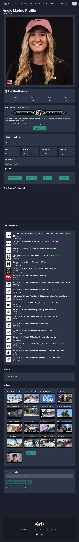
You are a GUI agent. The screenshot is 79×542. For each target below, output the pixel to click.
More (67, 3)
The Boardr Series (26, 3)
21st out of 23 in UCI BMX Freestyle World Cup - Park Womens (35, 241)
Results (60, 3)
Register (37, 3)
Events (16, 3)
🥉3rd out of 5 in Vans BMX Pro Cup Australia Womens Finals (35, 316)
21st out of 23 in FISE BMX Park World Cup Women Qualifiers (35, 248)
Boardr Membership (14, 124)
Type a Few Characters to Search (19, 482)
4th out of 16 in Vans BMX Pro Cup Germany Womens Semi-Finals (37, 303)
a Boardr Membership (37, 118)
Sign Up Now (39, 128)
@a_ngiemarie (28, 154)
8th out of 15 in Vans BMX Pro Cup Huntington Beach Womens (35, 337)
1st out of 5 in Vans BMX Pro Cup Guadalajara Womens (33, 330)
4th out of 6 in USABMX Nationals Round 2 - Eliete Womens (34, 269)
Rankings (52, 3)
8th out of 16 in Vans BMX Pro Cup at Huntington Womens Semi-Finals (38, 350)
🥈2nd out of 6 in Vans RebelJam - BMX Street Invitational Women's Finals (40, 296)
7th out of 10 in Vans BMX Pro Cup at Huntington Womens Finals (36, 357)
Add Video (64, 178)
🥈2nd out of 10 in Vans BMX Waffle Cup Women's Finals (33, 255)
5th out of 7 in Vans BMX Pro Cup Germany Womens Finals (34, 310)
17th (49, 100)
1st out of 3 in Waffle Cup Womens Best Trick (29, 262)
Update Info (31, 178)
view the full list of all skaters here (23, 488)
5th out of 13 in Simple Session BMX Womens (29, 275)
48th (33, 100)
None (65, 100)
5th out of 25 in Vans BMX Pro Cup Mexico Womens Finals (34, 289)
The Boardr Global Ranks (16, 107)
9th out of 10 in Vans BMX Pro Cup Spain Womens (31, 323)
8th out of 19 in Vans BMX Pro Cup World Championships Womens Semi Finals (41, 282)
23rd (14, 100)
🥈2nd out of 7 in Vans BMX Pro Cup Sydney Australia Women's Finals (38, 344)
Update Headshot (15, 178)
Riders (45, 3)
